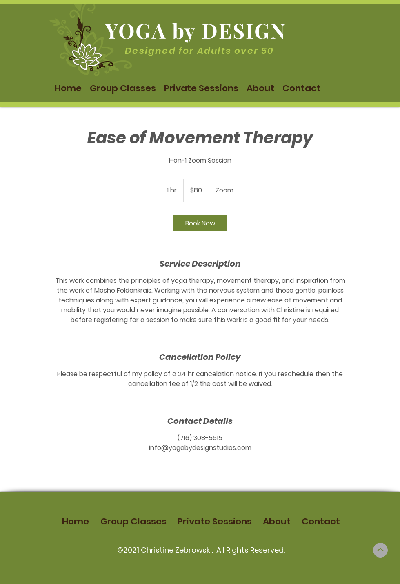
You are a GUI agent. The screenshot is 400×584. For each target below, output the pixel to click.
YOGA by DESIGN (195, 30)
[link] (200, 223)
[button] (123, 88)
